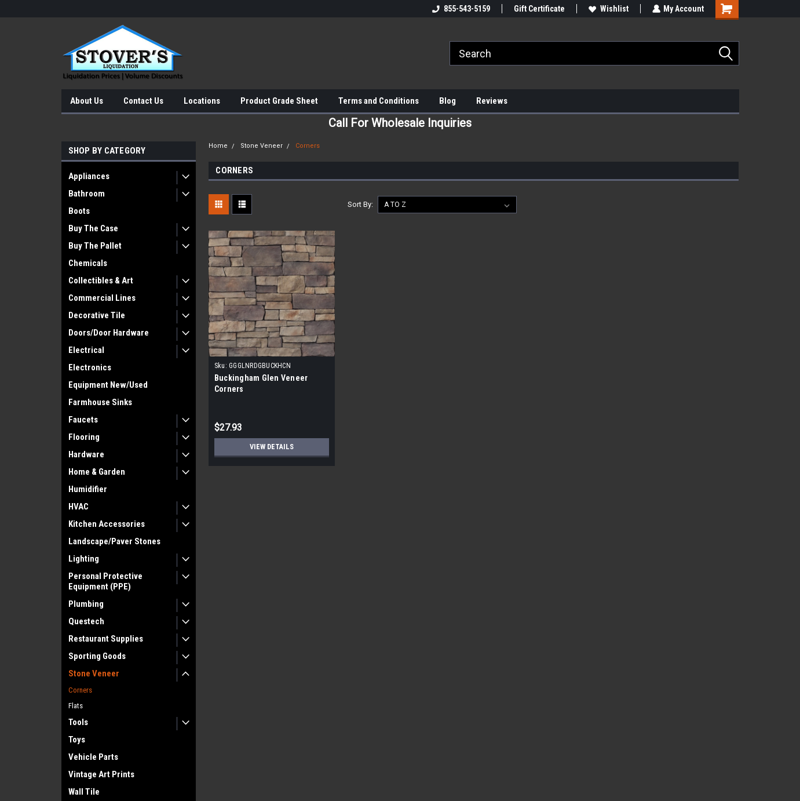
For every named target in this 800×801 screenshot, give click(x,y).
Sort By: (360, 204)
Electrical (86, 350)
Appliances (88, 176)
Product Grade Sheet (279, 101)
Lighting (83, 559)
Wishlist (608, 8)
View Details (271, 447)
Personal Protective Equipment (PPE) (105, 581)
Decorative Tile (96, 315)
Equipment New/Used (108, 385)
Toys (76, 739)
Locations (202, 101)
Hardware (86, 454)
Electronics (89, 367)
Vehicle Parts (93, 757)
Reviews (491, 101)
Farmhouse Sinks (100, 402)
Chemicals (87, 263)
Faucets (83, 419)
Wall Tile (84, 792)
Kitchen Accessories (106, 524)
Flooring (84, 437)
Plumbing (86, 604)
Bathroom (86, 193)
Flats (75, 705)
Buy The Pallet (95, 246)
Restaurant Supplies (105, 638)
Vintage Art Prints (101, 774)
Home (218, 146)
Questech (86, 621)
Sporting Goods (97, 656)
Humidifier (87, 489)
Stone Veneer (93, 673)
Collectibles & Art (100, 280)
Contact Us (143, 101)
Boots (79, 211)
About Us (86, 101)
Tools (78, 722)
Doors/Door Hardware (108, 332)
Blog (447, 101)
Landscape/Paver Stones (114, 541)
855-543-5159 (461, 8)
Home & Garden (96, 472)
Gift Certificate (538, 8)
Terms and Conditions (378, 101)
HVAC (78, 506)
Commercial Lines (102, 298)
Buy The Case (93, 228)
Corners (80, 690)
